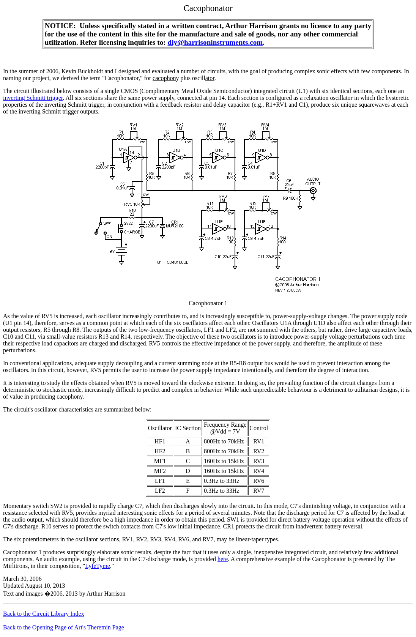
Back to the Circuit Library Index (43, 613)
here (222, 559)
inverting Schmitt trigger (33, 98)
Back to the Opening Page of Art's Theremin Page (63, 627)
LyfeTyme (97, 566)
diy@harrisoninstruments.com (215, 42)
